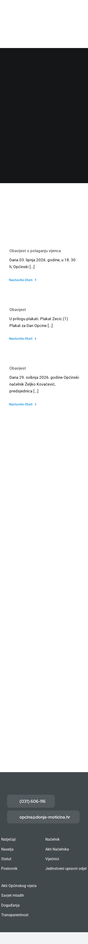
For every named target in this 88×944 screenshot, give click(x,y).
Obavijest (17, 309)
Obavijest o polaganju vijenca (35, 250)
